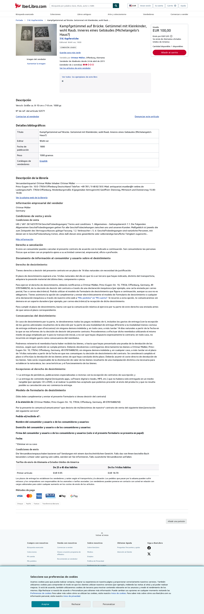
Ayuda (183, 6)
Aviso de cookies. (118, 593)
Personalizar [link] (109, 604)
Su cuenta (159, 6)
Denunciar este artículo (147, 116)
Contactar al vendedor (27, 116)
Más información (24, 239)
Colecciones (55, 14)
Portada (19, 20)
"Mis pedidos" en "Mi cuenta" (92, 297)
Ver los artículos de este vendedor (75, 68)
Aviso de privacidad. (72, 596)
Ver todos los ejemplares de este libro (79, 77)
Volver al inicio (102, 535)
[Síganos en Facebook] (149, 548)
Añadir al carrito (169, 52)
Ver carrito (31, 565)
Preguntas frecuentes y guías (128, 547)
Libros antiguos (84, 14)
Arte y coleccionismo (117, 14)
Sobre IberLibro (93, 547)
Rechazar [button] (76, 604)
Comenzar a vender (179, 14)
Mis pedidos (32, 561)
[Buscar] (116, 5)
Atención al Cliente (124, 552)
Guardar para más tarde (70, 52)
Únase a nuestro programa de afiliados (69, 553)
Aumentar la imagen (36, 63)
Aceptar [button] (45, 604)
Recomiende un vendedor (67, 559)
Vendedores (148, 14)
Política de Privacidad (95, 561)
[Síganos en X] (149, 554)
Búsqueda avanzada (24, 14)
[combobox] (81, 5)
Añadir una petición (176, 521)
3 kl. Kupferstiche (35, 20)
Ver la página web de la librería (31, 197)
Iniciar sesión (145, 6)
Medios (90, 552)
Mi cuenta (31, 556)
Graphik (43, 161)
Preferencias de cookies (41, 593)
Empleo (90, 556)
